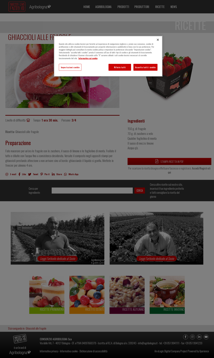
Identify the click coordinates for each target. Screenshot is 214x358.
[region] (108, 56)
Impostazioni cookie (70, 67)
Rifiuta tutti (120, 67)
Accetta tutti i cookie (145, 67)
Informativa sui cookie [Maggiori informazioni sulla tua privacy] (87, 58)
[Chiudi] (158, 39)
